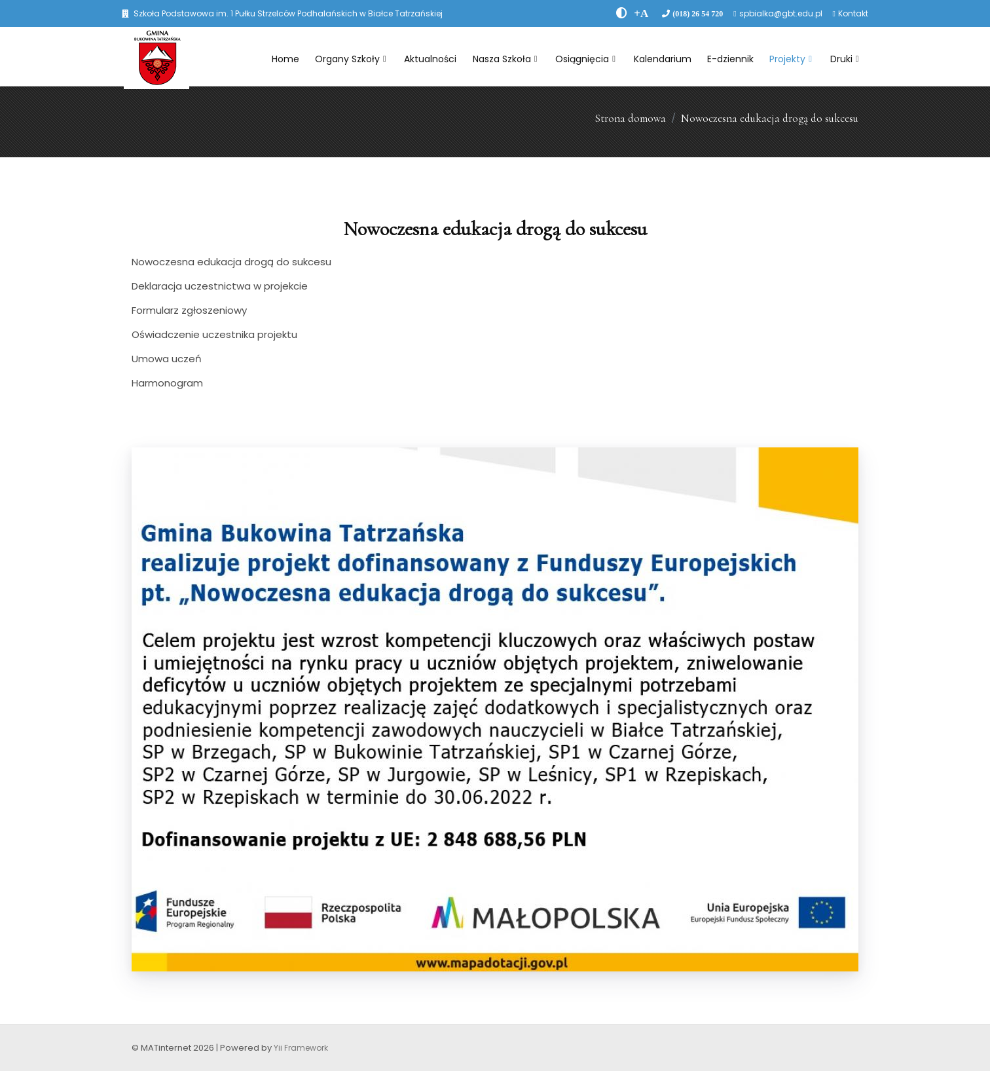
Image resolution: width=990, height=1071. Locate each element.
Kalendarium (662, 59)
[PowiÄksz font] (641, 13)
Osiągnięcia (585, 59)
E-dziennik (730, 59)
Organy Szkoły (350, 59)
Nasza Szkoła (505, 59)
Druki (844, 59)
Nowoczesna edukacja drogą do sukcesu (769, 118)
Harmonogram (167, 383)
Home (285, 59)
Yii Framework (301, 1047)
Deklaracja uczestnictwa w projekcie (220, 286)
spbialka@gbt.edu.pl (780, 13)
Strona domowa (630, 118)
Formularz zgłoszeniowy (189, 310)
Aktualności (430, 59)
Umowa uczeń (167, 359)
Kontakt (853, 13)
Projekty (790, 59)
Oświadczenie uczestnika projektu (214, 334)
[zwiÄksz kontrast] (621, 13)
